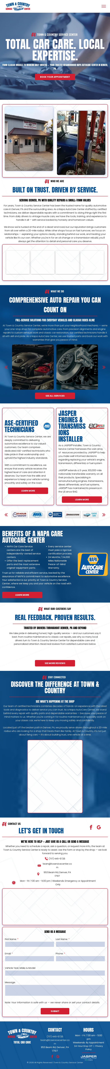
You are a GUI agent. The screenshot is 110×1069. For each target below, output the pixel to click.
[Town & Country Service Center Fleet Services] (18, 274)
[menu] (103, 6)
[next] (104, 519)
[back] (6, 519)
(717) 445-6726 (23, 858)
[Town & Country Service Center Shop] (67, 274)
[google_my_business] (65, 828)
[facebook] (57, 828)
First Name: (44, 939)
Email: (41, 953)
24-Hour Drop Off (83, 1045)
